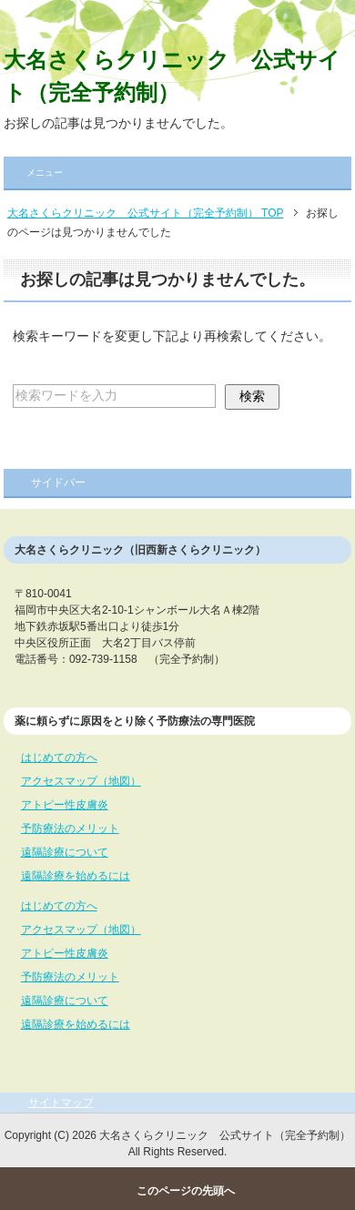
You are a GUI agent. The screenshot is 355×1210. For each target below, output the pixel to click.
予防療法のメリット (70, 828)
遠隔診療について (64, 852)
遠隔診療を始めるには (75, 875)
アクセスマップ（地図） (81, 781)
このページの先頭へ (186, 1191)
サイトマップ (61, 1102)
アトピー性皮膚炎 (64, 804)
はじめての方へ (59, 757)
